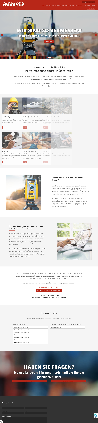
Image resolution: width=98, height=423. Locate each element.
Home (43, 5)
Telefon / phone (5, 411)
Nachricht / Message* (7, 416)
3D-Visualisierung (79, 5)
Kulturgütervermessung (68, 5)
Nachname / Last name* (30, 406)
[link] (48, 5)
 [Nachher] (96, 35)
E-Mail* (26, 411)
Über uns (87, 5)
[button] (88, 2)
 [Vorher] (2, 35)
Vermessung (48, 5)
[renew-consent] (1, 421)
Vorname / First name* (7, 406)
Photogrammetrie (56, 5)
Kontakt (93, 5)
